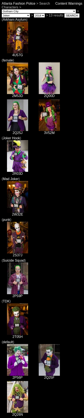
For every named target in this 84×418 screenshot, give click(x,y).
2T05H (17, 335)
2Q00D (49, 94)
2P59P (17, 294)
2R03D (17, 172)
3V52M (49, 131)
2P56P (17, 376)
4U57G (17, 53)
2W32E (17, 213)
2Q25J (17, 131)
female (8, 60)
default (8, 342)
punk (6, 219)
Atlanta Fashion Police (18, 3)
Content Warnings (68, 3)
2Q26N (17, 413)
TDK (6, 301)
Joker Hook (11, 138)
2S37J (17, 253)
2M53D (17, 94)
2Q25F (49, 376)
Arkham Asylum (14, 19)
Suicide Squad (14, 260)
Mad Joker (11, 179)
